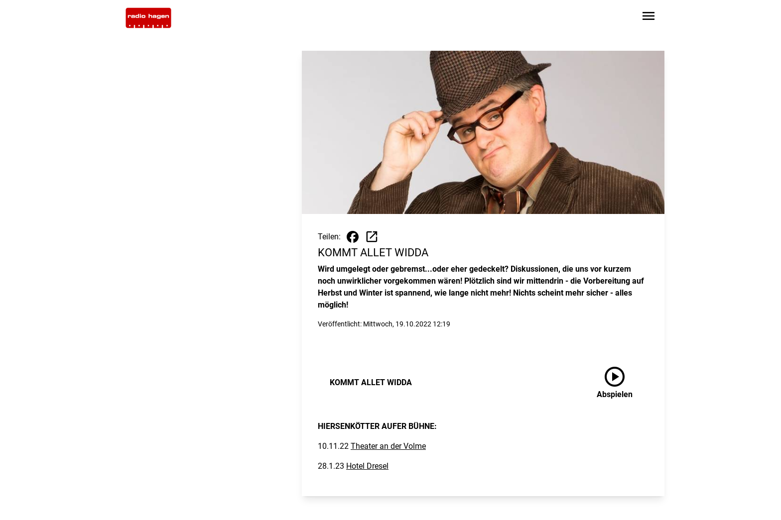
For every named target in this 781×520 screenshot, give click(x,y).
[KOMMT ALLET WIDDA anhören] (623, 383)
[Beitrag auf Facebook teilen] (353, 237)
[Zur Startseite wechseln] (148, 18)
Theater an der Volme (388, 446)
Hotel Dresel (367, 466)
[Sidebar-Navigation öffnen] (648, 17)
